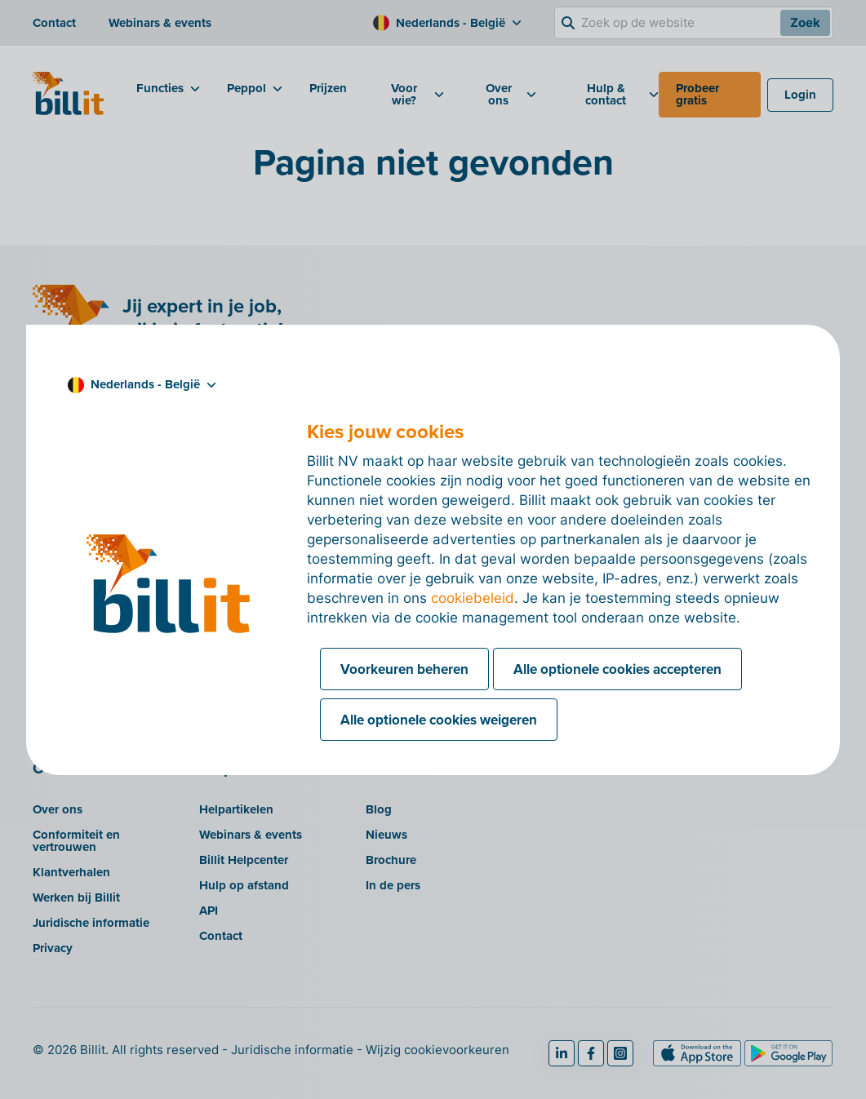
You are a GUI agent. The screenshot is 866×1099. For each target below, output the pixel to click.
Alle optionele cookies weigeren (438, 719)
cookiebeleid (472, 598)
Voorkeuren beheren (404, 669)
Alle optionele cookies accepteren (617, 669)
